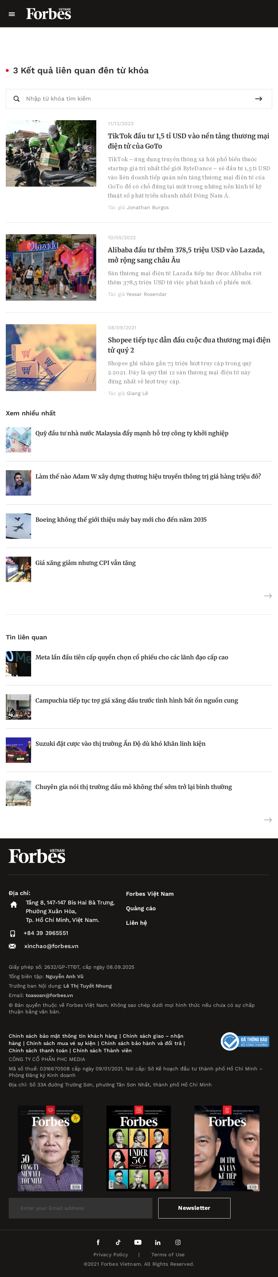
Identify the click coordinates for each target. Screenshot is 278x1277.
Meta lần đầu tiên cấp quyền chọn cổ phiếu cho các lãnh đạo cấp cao (131, 657)
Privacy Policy (110, 1254)
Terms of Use (168, 1254)
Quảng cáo (141, 908)
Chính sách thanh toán (38, 1050)
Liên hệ (136, 922)
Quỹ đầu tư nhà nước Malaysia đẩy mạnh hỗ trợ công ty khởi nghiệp (131, 433)
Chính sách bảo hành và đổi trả (141, 1043)
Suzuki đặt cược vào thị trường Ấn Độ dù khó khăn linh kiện (120, 743)
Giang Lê (137, 393)
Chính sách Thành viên (102, 1050)
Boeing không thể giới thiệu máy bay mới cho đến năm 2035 (121, 519)
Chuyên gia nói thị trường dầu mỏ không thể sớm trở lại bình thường (133, 786)
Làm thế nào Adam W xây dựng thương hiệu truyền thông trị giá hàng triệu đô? (148, 476)
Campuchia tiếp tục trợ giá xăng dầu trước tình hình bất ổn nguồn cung (136, 700)
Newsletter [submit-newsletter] (194, 1207)
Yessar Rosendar (146, 294)
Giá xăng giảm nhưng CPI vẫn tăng (85, 562)
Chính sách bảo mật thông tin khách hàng (63, 1036)
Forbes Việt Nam (150, 893)
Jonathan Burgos (148, 207)
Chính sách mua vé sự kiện (62, 1043)
